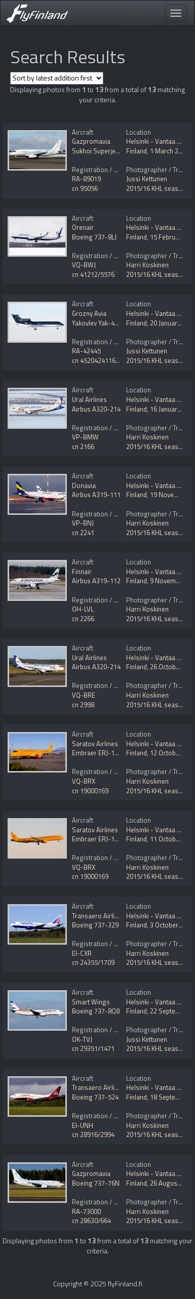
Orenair (83, 227)
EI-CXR (82, 953)
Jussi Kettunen (146, 179)
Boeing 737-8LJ (94, 237)
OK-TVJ (82, 1039)
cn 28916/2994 (93, 1134)
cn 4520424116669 (99, 360)
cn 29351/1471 (93, 1048)
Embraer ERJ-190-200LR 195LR (117, 753)
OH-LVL (83, 609)
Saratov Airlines (95, 744)
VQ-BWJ (84, 265)
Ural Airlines (89, 399)
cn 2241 (83, 532)
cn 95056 (85, 188)
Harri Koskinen (147, 265)
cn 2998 (83, 705)
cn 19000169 (90, 791)
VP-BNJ (83, 523)
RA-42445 (86, 351)
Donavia (84, 485)
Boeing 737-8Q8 (96, 1011)
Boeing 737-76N (96, 1183)
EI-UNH (82, 1125)
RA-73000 (86, 1211)
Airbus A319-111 (96, 495)
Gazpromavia (91, 141)
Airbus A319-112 (96, 581)
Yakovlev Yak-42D (97, 323)
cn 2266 (83, 619)
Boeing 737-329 (95, 925)
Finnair (82, 571)
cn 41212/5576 (93, 274)
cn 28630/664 (91, 1220)
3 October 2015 (172, 925)
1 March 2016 (169, 151)
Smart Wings (91, 1002)
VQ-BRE (83, 695)
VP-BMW (85, 437)
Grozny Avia (89, 313)
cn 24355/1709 (93, 962)
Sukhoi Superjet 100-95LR (109, 151)
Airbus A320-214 (96, 409)
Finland (136, 151)
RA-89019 (86, 179)
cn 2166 (83, 446)
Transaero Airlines (98, 916)
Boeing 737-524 (95, 1097)
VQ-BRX (83, 781)
